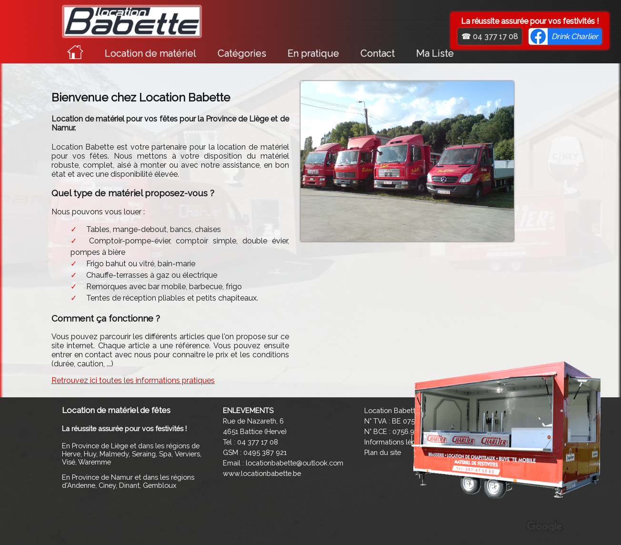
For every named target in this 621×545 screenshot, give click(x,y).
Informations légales (396, 442)
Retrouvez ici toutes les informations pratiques (133, 380)
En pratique (313, 53)
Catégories (242, 53)
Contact (378, 53)
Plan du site (382, 452)
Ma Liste (435, 53)
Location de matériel (150, 53)
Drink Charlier (574, 36)
